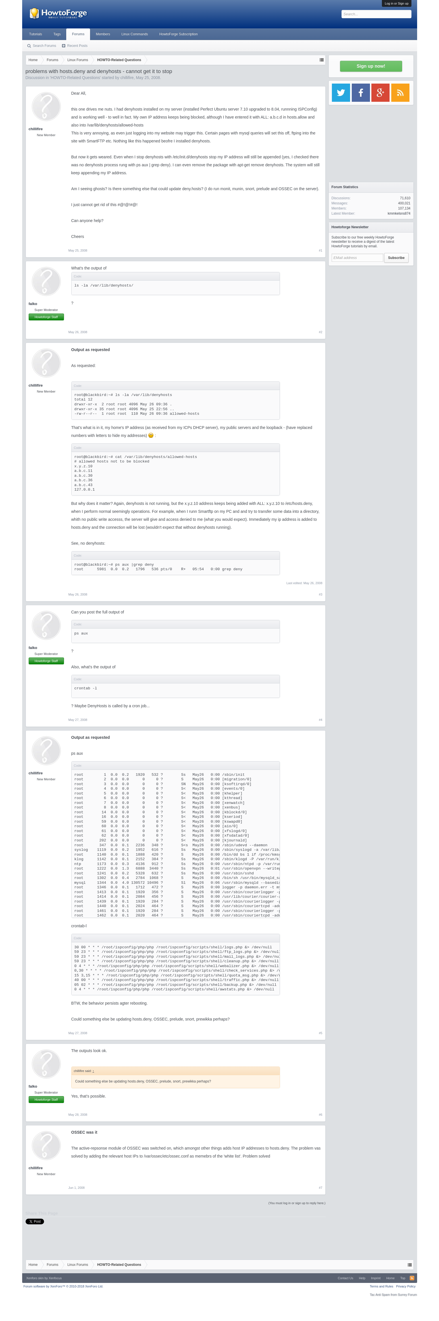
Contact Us (345, 1278)
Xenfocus (55, 1278)
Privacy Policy (405, 1286)
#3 (320, 594)
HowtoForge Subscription (178, 34)
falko (33, 304)
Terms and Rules (381, 1286)
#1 (320, 250)
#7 (320, 1187)
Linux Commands (134, 34)
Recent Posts (77, 46)
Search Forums (44, 46)
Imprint (376, 1278)
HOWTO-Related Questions (75, 77)
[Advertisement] (371, 304)
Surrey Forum (407, 1294)
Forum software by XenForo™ (63, 1286)
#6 (320, 1114)
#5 (320, 1033)
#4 (320, 719)
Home (390, 1278)
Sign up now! (371, 66)
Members (103, 34)
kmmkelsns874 (399, 213)
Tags (57, 34)
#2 (320, 332)
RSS (412, 1278)
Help (362, 1278)
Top (402, 1278)
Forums (78, 34)
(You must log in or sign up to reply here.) (297, 1203)
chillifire (127, 77)
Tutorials (35, 34)
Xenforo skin (35, 1278)
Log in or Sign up (396, 3)
